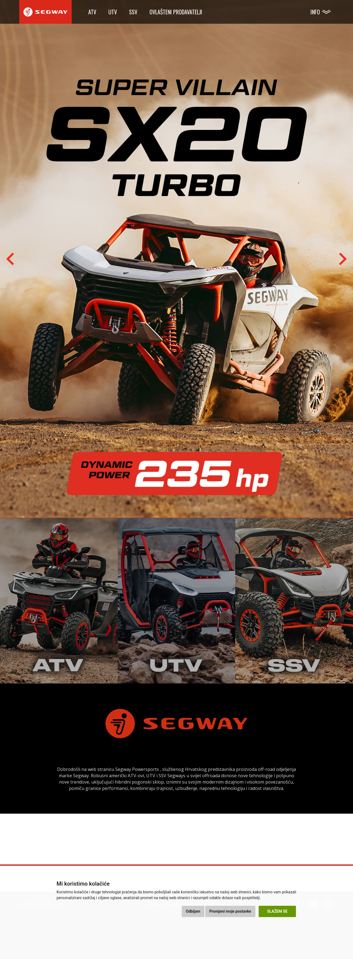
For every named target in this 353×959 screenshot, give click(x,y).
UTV (112, 12)
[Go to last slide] (11, 259)
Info (315, 12)
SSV (133, 12)
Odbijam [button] (193, 911)
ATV (92, 12)
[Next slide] (342, 259)
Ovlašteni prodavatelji (175, 12)
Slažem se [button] (277, 911)
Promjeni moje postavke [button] (230, 911)
